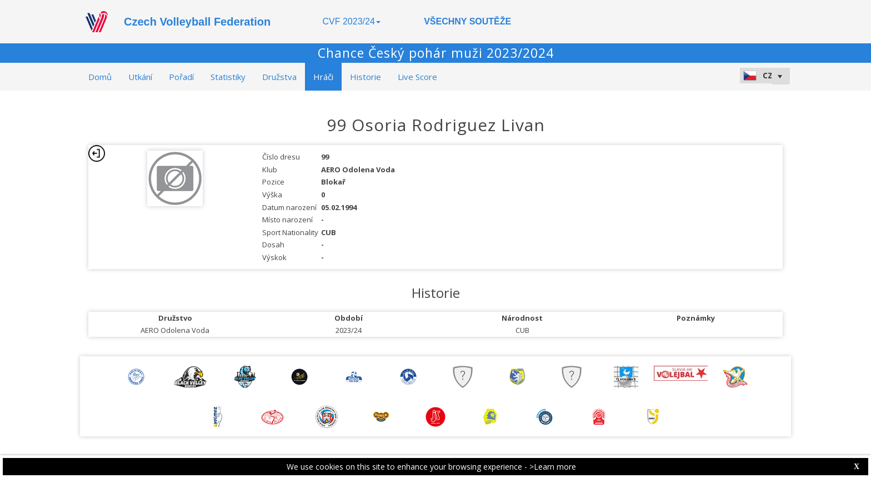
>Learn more (552, 466)
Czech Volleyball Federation (197, 22)
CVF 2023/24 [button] (352, 21)
